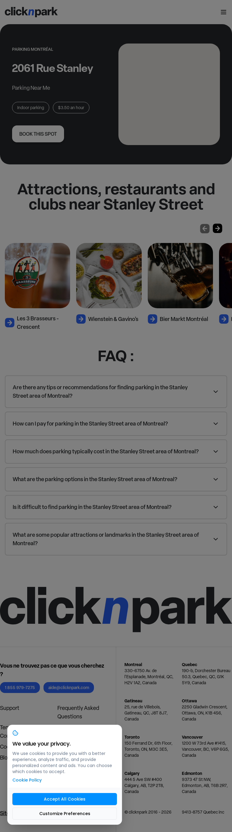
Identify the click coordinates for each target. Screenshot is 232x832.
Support (9, 707)
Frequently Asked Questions (78, 712)
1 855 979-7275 (20, 687)
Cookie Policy (27, 780)
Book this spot (38, 134)
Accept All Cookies (64, 799)
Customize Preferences (64, 814)
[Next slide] (217, 228)
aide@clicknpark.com (68, 687)
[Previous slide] (205, 228)
